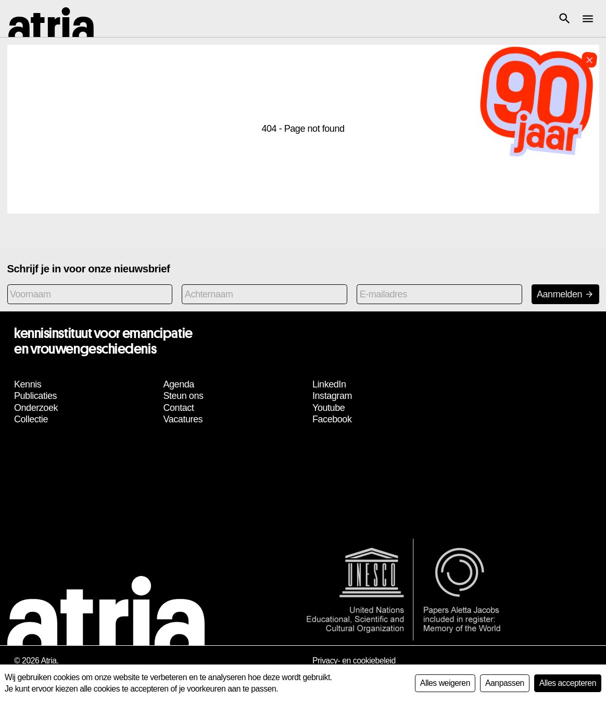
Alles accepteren (567, 683)
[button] (564, 18)
